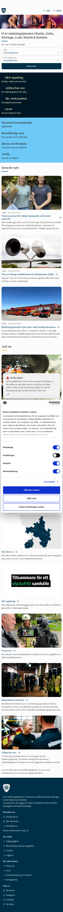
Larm (8, 109)
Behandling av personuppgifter (18, 846)
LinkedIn (8, 899)
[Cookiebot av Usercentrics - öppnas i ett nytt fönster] (49, 403)
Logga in (8, 855)
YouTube (8, 904)
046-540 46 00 (10, 821)
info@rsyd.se (10, 816)
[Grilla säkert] (31, 394)
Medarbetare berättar (15, 700)
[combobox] (31, 52)
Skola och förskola (16, 144)
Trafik (7, 154)
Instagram (9, 895)
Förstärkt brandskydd (18, 123)
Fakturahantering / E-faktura (17, 875)
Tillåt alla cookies (32, 490)
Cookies (8, 850)
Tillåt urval (31, 498)
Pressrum (9, 650)
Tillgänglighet (10, 841)
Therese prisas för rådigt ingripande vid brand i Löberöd (31, 217)
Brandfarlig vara (14, 133)
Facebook (9, 890)
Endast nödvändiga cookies (31, 507)
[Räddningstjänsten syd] (4, 10)
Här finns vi (10, 552)
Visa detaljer (49, 482)
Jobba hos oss (14, 88)
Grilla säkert (14, 377)
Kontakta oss (10, 826)
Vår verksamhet (16, 98)
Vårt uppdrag (14, 77)
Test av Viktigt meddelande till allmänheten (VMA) (30, 274)
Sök (46, 10)
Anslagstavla (10, 879)
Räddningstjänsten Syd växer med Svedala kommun (31, 327)
